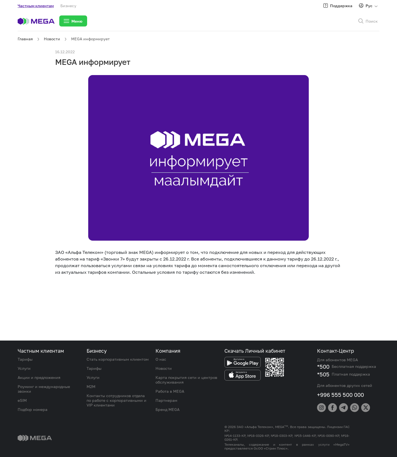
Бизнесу (68, 5)
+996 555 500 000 (340, 394)
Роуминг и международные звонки (44, 389)
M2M (91, 386)
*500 (323, 366)
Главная (25, 38)
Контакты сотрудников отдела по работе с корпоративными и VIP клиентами (116, 400)
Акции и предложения (39, 377)
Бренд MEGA (167, 409)
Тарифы (25, 359)
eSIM (22, 400)
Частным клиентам (36, 5)
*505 (323, 374)
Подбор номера (32, 409)
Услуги (24, 368)
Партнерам (166, 400)
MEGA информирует (90, 38)
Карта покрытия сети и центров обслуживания (186, 379)
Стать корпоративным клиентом (118, 359)
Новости (52, 38)
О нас (160, 359)
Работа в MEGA (169, 391)
